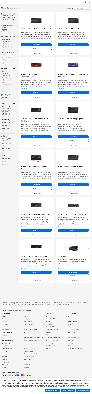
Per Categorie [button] (8, 36)
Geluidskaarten (28, 321)
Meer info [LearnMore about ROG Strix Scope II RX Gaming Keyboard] (36, 48)
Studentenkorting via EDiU (75, 348)
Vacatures (48, 332)
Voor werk (4, 321)
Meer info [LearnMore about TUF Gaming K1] (73, 276)
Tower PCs (4, 346)
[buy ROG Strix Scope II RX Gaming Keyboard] (36, 29)
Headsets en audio (28, 351)
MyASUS (48, 348)
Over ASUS (49, 316)
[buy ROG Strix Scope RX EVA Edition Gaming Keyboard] (73, 75)
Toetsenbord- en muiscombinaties (8, 60)
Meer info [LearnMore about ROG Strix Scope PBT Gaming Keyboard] (73, 230)
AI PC (69, 324)
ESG (69, 316)
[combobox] (82, 8)
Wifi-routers (27, 335)
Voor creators (5, 324)
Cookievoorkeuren (52, 390)
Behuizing (4, 367)
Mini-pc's (4, 351)
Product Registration (51, 343)
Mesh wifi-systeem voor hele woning (33, 337)
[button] (2, 2)
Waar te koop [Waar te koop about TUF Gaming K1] (73, 272)
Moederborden (6, 362)
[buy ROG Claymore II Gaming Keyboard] (71, 166)
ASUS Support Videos (52, 340)
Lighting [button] (8, 136)
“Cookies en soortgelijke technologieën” (72, 386)
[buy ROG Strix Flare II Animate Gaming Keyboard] (36, 167)
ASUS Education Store (74, 335)
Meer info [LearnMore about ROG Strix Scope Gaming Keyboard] (36, 272)
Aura (69, 345)
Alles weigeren (68, 390)
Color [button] (8, 156)
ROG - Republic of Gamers (7, 73)
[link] (46, 2)
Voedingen (26, 319)
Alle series (28, 310)
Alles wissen (11, 25)
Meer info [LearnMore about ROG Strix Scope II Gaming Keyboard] (73, 45)
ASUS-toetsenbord (7, 84)
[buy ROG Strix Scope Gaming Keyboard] (34, 256)
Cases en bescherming (29, 356)
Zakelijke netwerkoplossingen (31, 340)
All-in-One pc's (6, 343)
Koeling (26, 316)
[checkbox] (8, 48)
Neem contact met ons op (53, 337)
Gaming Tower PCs (7, 348)
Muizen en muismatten (29, 348)
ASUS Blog (71, 340)
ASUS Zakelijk (72, 332)
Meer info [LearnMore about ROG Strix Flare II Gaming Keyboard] (73, 140)
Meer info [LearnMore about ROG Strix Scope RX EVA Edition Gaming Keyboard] (73, 92)
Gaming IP (26, 367)
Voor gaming (5, 329)
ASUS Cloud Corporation (53, 327)
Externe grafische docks (30, 327)
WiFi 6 (25, 332)
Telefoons (4, 335)
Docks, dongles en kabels (30, 362)
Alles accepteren (83, 390)
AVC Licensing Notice (74, 337)
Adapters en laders (29, 359)
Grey (5, 164)
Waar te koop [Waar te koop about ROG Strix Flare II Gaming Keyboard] (73, 137)
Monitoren (4, 354)
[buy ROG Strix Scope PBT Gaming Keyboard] (72, 214)
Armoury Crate (72, 343)
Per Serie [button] (8, 68)
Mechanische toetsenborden (7, 48)
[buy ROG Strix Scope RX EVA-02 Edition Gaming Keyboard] (36, 75)
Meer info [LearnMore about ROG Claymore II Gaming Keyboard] (73, 185)
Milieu (69, 319)
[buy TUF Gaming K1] (63, 256)
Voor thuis (4, 319)
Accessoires (5, 338)
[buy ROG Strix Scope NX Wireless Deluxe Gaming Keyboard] (36, 119)
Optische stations (28, 324)
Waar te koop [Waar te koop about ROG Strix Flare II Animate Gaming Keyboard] (36, 185)
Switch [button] (8, 103)
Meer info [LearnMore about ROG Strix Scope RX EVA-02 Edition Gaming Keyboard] (36, 92)
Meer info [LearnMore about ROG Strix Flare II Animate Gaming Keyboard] (36, 188)
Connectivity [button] (8, 120)
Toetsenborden (28, 346)
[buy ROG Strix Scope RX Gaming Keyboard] (35, 214)
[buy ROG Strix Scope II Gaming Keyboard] (71, 29)
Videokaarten (5, 365)
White (6, 161)
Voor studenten (6, 327)
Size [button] (8, 92)
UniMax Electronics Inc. (52, 329)
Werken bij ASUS (50, 319)
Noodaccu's (27, 364)
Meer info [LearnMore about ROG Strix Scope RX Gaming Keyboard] (36, 230)
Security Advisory (50, 345)
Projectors (4, 356)
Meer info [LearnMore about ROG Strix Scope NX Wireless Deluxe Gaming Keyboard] (36, 137)
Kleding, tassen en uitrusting (31, 354)
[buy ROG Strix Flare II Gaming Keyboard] (71, 118)
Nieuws (48, 321)
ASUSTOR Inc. (50, 324)
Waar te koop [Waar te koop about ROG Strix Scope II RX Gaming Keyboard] (36, 45)
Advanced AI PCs (72, 327)
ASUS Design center (73, 329)
